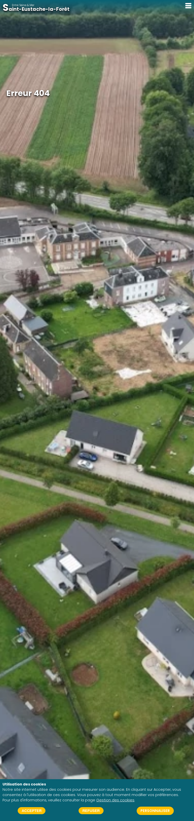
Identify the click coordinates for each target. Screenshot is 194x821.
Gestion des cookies (115, 800)
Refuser (91, 811)
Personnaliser (155, 810)
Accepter (32, 811)
